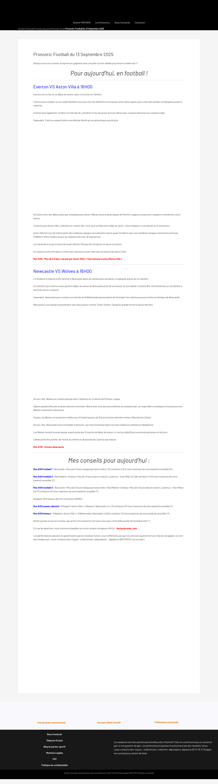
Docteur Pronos (25, 28)
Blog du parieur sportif (54, 748)
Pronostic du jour (42, 28)
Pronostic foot (59, 28)
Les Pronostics (102, 22)
